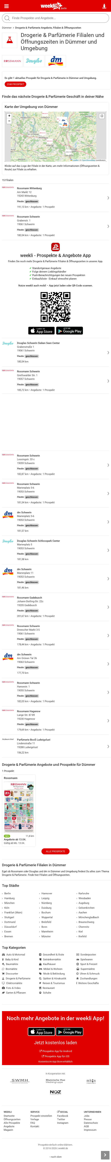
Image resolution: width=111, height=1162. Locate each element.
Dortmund (8, 922)
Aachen (81, 912)
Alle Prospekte (55, 851)
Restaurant (47, 988)
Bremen (7, 936)
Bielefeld (45, 922)
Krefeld (81, 936)
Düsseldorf (9, 926)
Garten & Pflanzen (14, 992)
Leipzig (44, 898)
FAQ (32, 1122)
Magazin (8, 1129)
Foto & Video (11, 988)
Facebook (62, 1115)
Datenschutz (91, 1122)
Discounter (10, 973)
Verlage (34, 1119)
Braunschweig (85, 922)
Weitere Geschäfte (87, 983)
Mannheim (46, 931)
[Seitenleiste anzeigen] (105, 1155)
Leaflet (74, 160)
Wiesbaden (83, 898)
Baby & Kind (10, 959)
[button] (101, 116)
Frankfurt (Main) (12, 912)
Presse (88, 1119)
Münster (45, 936)
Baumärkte (10, 964)
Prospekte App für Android (55, 1051)
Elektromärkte (12, 983)
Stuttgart (8, 917)
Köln (5, 907)
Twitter (61, 1119)
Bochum (45, 912)
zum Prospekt (15, 84)
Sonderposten (86, 954)
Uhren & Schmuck (88, 973)
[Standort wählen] (104, 6)
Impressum (90, 1129)
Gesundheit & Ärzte (51, 954)
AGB (86, 1126)
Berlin (64, 8)
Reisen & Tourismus (52, 983)
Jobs (86, 1115)
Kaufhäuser (47, 964)
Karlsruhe (82, 893)
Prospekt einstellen (41, 1115)
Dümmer (7, 27)
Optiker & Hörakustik (52, 978)
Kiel (79, 931)
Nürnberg (45, 903)
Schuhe (45, 992)
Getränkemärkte (50, 959)
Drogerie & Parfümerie (16, 978)
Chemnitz (82, 926)
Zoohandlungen (86, 978)
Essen (6, 931)
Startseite (9, 1115)
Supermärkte (85, 969)
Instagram (62, 1122)
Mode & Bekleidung (52, 973)
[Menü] (6, 6)
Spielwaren (84, 959)
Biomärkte (9, 969)
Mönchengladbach (87, 917)
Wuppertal (46, 917)
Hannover (45, 893)
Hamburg (8, 898)
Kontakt (34, 1126)
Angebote (9, 1126)
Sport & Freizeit (86, 964)
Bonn (43, 926)
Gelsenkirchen (85, 907)
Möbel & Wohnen (50, 969)
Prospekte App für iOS (55, 1056)
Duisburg (45, 907)
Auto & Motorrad (13, 954)
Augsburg (82, 903)
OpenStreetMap (88, 160)
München (8, 903)
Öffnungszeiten (12, 1119)
